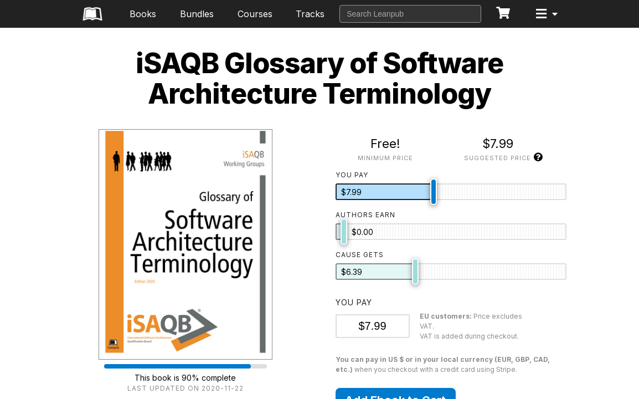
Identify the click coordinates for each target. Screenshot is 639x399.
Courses (255, 13)
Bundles (197, 13)
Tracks (310, 13)
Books (143, 13)
